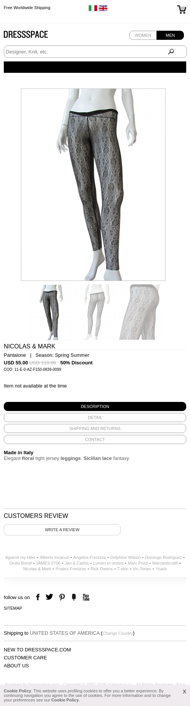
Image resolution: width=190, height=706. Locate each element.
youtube (85, 597)
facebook (39, 597)
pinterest (62, 597)
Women (143, 35)
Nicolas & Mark (37, 568)
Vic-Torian (142, 568)
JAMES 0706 (48, 563)
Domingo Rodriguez (163, 557)
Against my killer (20, 557)
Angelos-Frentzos (89, 557)
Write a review (62, 529)
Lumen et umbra (108, 563)
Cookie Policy (17, 691)
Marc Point (138, 563)
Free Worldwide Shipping (27, 7)
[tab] (95, 406)
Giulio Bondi (20, 563)
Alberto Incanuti (54, 557)
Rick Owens (102, 568)
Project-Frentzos (70, 568)
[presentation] (95, 406)
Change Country (117, 633)
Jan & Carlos (77, 563)
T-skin (122, 568)
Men (170, 35)
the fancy (74, 597)
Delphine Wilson (125, 557)
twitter (50, 597)
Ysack (161, 568)
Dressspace (33, 36)
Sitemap (13, 608)
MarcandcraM (164, 563)
